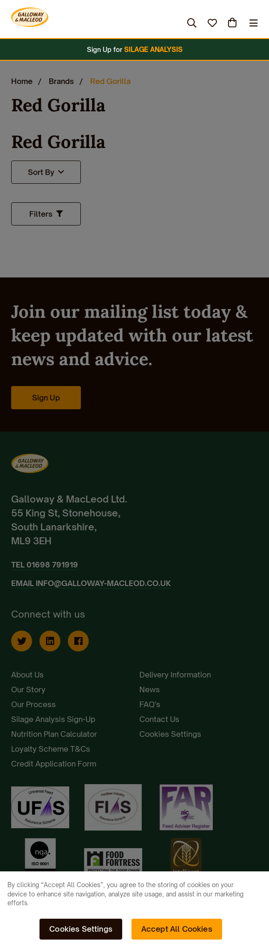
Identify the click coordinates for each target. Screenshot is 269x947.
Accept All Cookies (176, 929)
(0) (233, 22)
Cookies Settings (80, 929)
